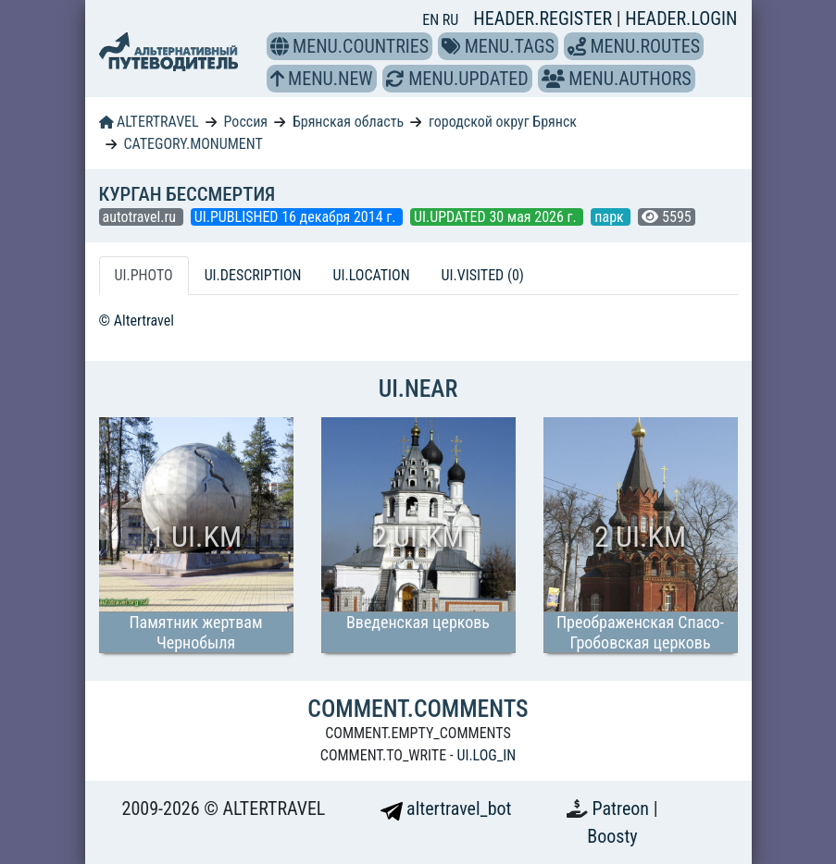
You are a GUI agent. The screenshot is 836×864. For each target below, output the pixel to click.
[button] (279, 46)
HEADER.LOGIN (681, 18)
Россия (246, 121)
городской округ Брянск (503, 121)
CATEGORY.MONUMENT (192, 144)
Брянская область (348, 121)
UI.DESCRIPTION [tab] (253, 275)
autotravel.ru (141, 217)
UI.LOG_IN (486, 755)
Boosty (612, 836)
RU (450, 20)
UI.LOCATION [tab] (371, 275)
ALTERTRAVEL (149, 121)
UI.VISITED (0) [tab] (483, 275)
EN (432, 20)
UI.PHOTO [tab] (144, 275)
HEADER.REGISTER (544, 18)
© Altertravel (136, 320)
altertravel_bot (446, 808)
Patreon (623, 808)
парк (610, 217)
